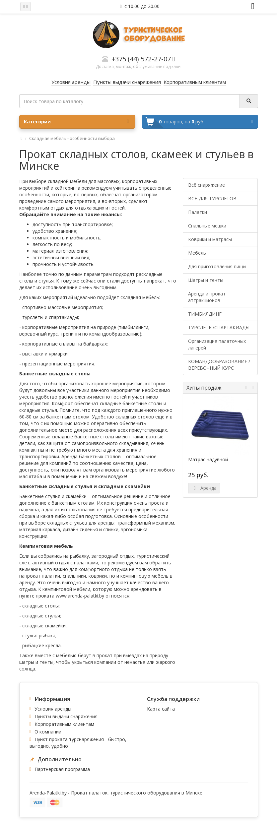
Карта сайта (161, 709)
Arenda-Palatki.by (48, 793)
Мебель (197, 253)
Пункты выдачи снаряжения (66, 716)
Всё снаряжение (206, 185)
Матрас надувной (208, 460)
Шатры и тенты (205, 280)
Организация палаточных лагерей (217, 344)
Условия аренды (53, 709)
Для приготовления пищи (217, 266)
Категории (76, 121)
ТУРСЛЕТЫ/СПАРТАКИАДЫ (218, 327)
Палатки (197, 212)
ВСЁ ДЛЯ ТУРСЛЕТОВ (212, 198)
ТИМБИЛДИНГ (205, 314)
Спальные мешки (207, 225)
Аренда (204, 488)
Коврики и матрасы (210, 239)
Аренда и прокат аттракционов (207, 296)
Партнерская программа (62, 769)
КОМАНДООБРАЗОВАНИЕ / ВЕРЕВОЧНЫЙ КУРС (219, 364)
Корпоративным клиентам (64, 724)
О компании (48, 732)
